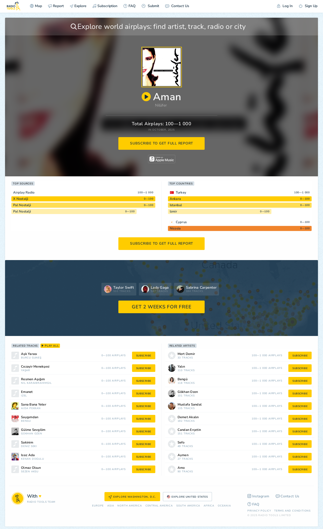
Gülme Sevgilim (33, 430)
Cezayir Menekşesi (35, 366)
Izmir (173, 211)
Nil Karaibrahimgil (36, 383)
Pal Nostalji (22, 205)
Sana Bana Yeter (33, 404)
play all (50, 346)
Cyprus (181, 222)
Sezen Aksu (29, 471)
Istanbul (176, 205)
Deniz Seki (29, 446)
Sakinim (27, 442)
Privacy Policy (259, 511)
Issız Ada (28, 455)
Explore (78, 6)
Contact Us (177, 6)
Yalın (181, 366)
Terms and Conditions (292, 511)
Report (56, 6)
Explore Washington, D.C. (132, 497)
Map (36, 6)
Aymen (183, 455)
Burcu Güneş (31, 357)
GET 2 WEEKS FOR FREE (161, 307)
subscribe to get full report (161, 143)
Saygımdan (29, 417)
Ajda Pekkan (31, 408)
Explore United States (187, 497)
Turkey (181, 192)
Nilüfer (161, 105)
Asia (110, 506)
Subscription (105, 6)
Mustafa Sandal (190, 404)
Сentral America (159, 506)
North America (129, 506)
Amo (181, 468)
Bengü (26, 421)
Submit (150, 6)
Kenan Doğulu (32, 459)
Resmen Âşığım (33, 379)
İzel (24, 395)
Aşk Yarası (29, 354)
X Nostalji (20, 199)
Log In (285, 6)
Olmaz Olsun (31, 468)
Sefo (181, 442)
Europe (98, 506)
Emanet (27, 392)
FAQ (129, 6)
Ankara (175, 199)
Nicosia (175, 228)
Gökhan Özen (31, 433)
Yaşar (25, 370)
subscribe (143, 355)
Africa (209, 506)
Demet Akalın (188, 417)
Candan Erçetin (189, 430)
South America (188, 506)
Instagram (258, 496)
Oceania (224, 506)
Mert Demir (186, 354)
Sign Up (308, 6)
